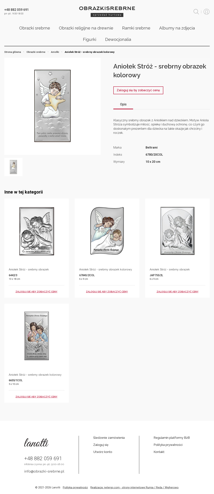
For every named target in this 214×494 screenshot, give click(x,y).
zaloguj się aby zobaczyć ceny (36, 291)
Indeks (117, 154)
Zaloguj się (100, 445)
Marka (117, 147)
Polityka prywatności (168, 445)
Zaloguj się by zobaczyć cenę (138, 90)
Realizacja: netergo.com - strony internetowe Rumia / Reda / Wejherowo (134, 487)
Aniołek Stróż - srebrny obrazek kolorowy (105, 269)
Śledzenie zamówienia (109, 438)
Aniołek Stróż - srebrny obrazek (29, 269)
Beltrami (152, 147)
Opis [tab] (123, 104)
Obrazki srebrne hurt (107, 11)
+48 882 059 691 (43, 459)
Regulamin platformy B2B (172, 438)
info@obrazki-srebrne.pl (44, 471)
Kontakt (159, 452)
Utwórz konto (102, 452)
